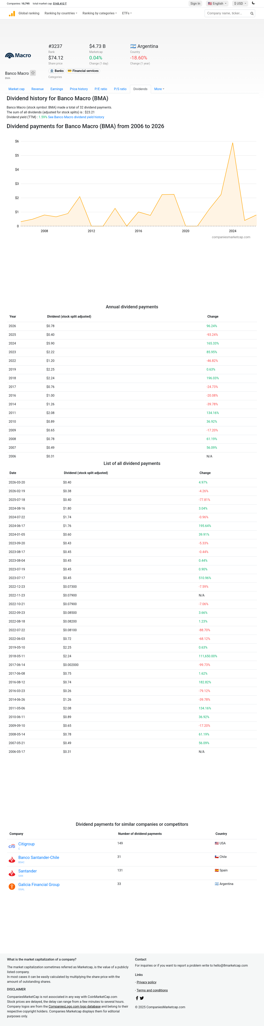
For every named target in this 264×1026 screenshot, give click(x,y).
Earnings (56, 89)
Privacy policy (146, 982)
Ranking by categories (98, 13)
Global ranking (29, 13)
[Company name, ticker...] (230, 13)
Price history (79, 89)
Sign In (195, 3)
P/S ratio (120, 89)
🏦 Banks (57, 71)
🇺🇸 (216, 3)
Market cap (16, 89)
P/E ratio (101, 89)
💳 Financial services (83, 71)
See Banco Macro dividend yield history (76, 117)
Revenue (37, 89)
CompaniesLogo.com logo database (75, 1006)
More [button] (158, 89)
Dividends (140, 89)
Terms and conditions (152, 990)
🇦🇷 (144, 46)
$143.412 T (60, 3)
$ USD (239, 3)
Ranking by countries (60, 13)
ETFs (125, 13)
